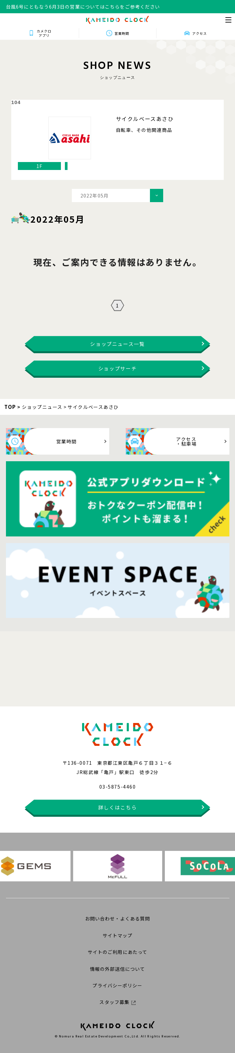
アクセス (199, 33)
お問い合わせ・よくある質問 (117, 918)
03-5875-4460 (117, 786)
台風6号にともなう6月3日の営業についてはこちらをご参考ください (83, 6)
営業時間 (122, 33)
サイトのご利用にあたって (117, 952)
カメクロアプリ (44, 33)
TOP (10, 406)
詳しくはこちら (117, 807)
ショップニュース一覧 (117, 343)
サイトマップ (118, 935)
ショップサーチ (117, 368)
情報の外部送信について (117, 969)
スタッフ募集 (117, 1002)
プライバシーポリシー (117, 985)
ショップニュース (42, 407)
